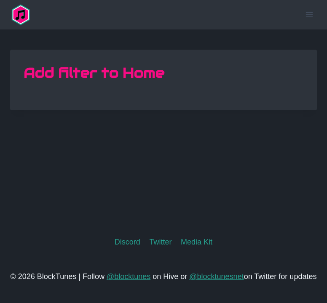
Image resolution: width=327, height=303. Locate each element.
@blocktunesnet (216, 276)
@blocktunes (128, 276)
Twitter (160, 242)
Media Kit (196, 242)
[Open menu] (309, 14)
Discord (127, 242)
